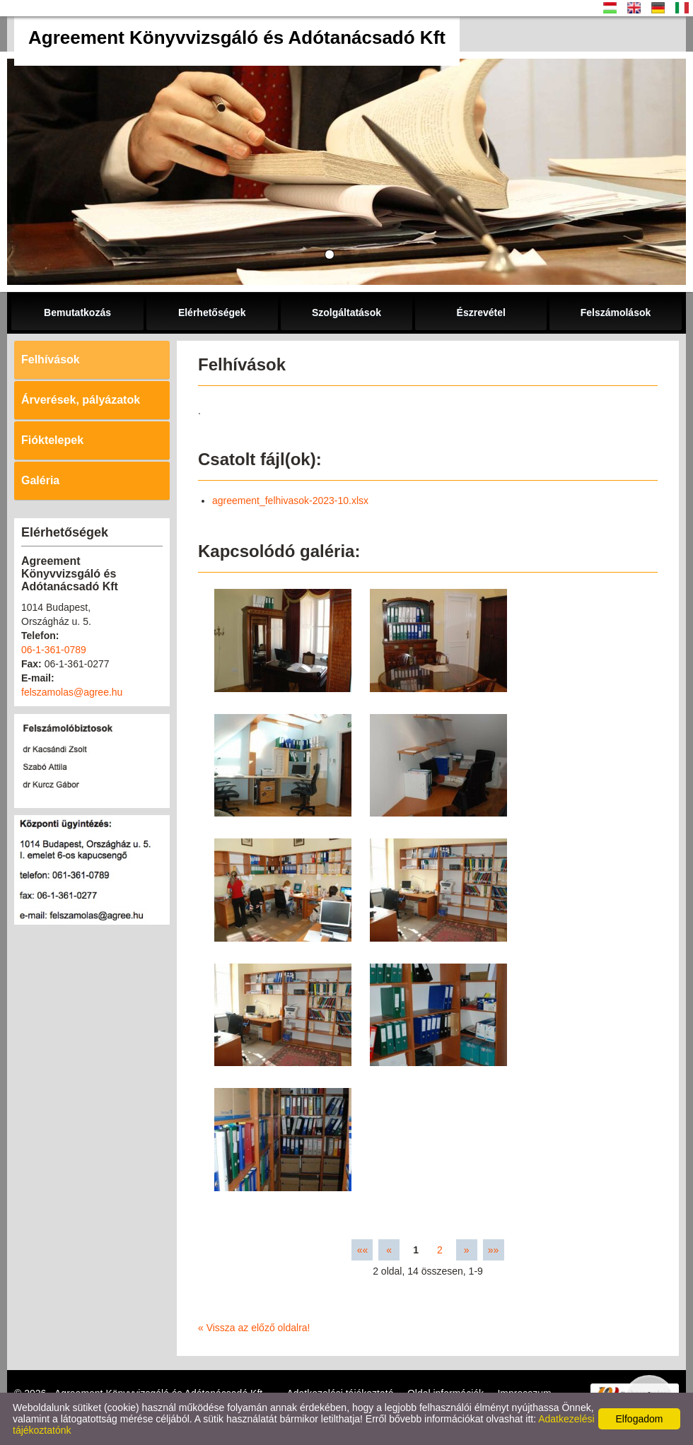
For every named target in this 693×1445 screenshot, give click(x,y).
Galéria (40, 480)
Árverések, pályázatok (80, 400)
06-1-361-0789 (53, 649)
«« (362, 1250)
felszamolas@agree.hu (71, 692)
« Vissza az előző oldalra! (254, 1327)
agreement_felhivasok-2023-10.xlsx (290, 500)
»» (493, 1250)
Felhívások (50, 359)
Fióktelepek (52, 440)
